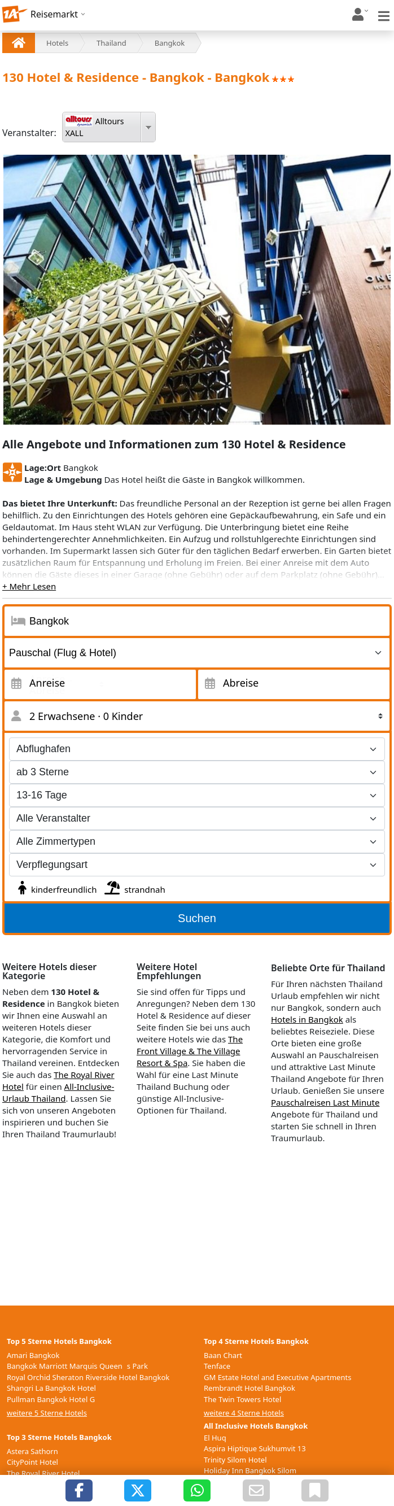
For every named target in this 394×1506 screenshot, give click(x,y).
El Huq (215, 1438)
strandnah (133, 886)
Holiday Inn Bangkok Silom (250, 1470)
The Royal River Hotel (43, 1473)
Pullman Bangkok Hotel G (51, 1399)
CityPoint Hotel (32, 1462)
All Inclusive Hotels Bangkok (256, 1426)
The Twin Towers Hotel (242, 1399)
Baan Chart (223, 1355)
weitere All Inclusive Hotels (250, 1495)
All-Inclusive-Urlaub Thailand (58, 1092)
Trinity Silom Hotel (235, 1460)
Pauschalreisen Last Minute (325, 1102)
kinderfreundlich (56, 886)
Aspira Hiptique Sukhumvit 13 (255, 1448)
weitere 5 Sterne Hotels (47, 1413)
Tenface (217, 1366)
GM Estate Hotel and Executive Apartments (277, 1377)
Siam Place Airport (38, 1484)
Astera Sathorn (32, 1451)
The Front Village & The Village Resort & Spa (190, 1050)
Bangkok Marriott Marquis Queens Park (77, 1366)
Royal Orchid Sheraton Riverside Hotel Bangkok (88, 1377)
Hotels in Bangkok (307, 1019)
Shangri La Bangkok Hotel (51, 1388)
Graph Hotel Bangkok (44, 1495)
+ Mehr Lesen (29, 586)
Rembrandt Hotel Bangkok (249, 1388)
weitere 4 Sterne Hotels (244, 1413)
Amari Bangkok (33, 1355)
